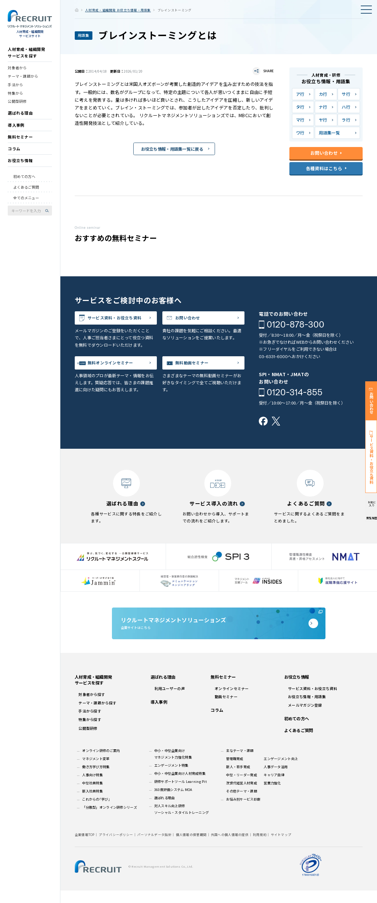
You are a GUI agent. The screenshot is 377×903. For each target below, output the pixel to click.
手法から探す (89, 723)
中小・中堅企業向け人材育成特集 (179, 785)
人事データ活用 (276, 779)
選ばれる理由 (20, 116)
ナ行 (323, 107)
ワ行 (300, 133)
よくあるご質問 (26, 190)
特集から (15, 96)
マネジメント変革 (95, 771)
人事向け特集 (92, 787)
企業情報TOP (85, 847)
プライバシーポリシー (116, 847)
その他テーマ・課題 (241, 803)
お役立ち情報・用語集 (307, 709)
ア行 (300, 94)
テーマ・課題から (23, 79)
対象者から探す (91, 707)
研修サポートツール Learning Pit (180, 794)
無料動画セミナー (197, 375)
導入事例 (16, 128)
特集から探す (89, 732)
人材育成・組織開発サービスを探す (26, 56)
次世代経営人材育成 (241, 795)
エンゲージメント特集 (171, 777)
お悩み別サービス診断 (243, 811)
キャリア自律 (274, 787)
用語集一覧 (329, 133)
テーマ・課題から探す (97, 715)
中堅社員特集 (92, 795)
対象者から (17, 71)
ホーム (77, 9)
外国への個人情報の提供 (230, 847)
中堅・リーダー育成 (241, 787)
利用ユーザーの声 (170, 701)
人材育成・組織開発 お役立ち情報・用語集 (118, 10)
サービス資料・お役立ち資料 (119, 324)
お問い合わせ (192, 319)
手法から (15, 87)
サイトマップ (281, 847)
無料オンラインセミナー (117, 375)
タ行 (300, 107)
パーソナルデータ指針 (154, 847)
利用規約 (260, 847)
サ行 (346, 94)
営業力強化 (272, 795)
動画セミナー (226, 709)
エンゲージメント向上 (281, 771)
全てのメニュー (26, 201)
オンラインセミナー (232, 701)
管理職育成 (234, 771)
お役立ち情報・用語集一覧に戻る (172, 149)
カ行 (323, 94)
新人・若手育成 (238, 779)
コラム (14, 152)
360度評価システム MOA (173, 802)
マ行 (300, 120)
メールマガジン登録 (305, 717)
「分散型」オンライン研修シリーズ (109, 819)
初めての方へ (24, 179)
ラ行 (346, 120)
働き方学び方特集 (95, 779)
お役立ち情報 (20, 164)
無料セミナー (20, 140)
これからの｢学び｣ (96, 811)
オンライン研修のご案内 (101, 763)
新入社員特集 (92, 803)
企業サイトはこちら (218, 630)
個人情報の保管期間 (191, 847)
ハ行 (346, 107)
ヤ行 (323, 120)
